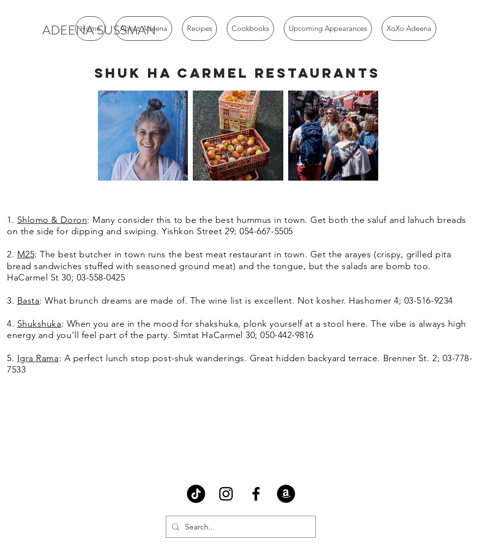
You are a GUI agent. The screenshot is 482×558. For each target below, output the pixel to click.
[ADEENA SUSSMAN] (98, 30)
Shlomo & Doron (52, 220)
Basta (28, 300)
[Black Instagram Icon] (226, 494)
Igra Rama (38, 358)
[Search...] (240, 526)
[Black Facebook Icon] (256, 494)
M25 (26, 254)
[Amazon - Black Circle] (286, 494)
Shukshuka (39, 323)
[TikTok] (196, 494)
